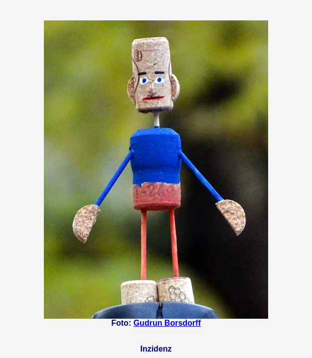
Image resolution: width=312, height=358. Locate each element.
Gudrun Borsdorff (167, 323)
